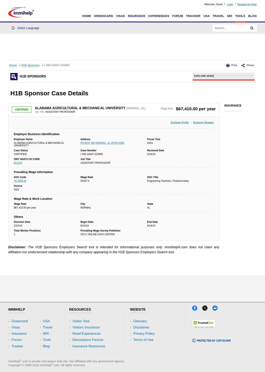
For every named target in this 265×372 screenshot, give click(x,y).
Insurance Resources (88, 346)
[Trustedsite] (203, 328)
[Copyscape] (211, 341)
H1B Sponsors (30, 65)
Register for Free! (247, 4)
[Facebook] (197, 309)
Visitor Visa (80, 321)
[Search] (252, 28)
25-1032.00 (20, 180)
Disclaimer (141, 327)
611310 (18, 162)
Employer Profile (180, 122)
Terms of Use (143, 340)
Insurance (136, 16)
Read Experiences (86, 334)
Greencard (103, 16)
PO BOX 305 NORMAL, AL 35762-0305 (102, 143)
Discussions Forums (88, 340)
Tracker (193, 16)
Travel (218, 16)
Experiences (158, 16)
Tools (240, 16)
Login (230, 4)
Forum (177, 16)
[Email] (217, 309)
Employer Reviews (203, 122)
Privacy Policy (144, 334)
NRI (229, 16)
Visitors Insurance (86, 327)
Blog (252, 16)
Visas (120, 16)
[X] (207, 309)
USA (206, 16)
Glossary (140, 321)
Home (86, 16)
